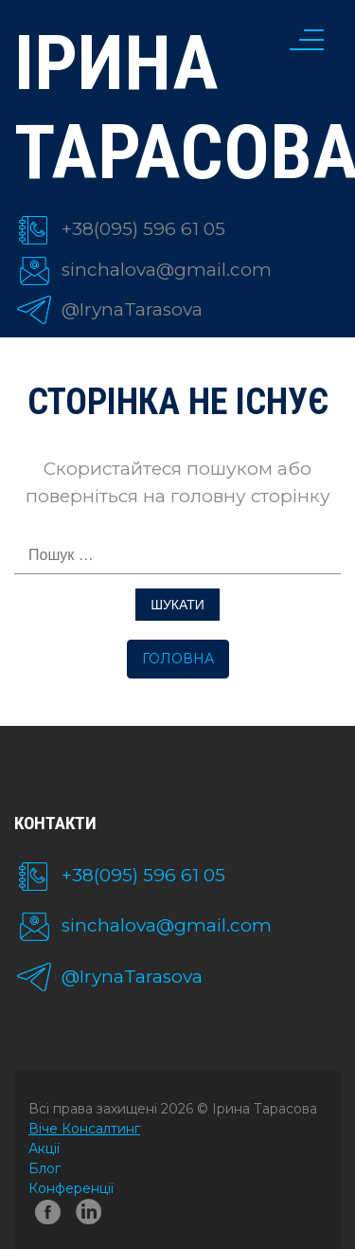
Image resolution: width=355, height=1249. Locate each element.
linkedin (92, 1216)
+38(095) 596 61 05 (143, 229)
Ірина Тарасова (177, 108)
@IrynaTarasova (132, 309)
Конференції (71, 1188)
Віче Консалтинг (84, 1128)
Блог (44, 1168)
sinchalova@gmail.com (167, 270)
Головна (178, 658)
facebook (48, 1216)
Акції (44, 1148)
